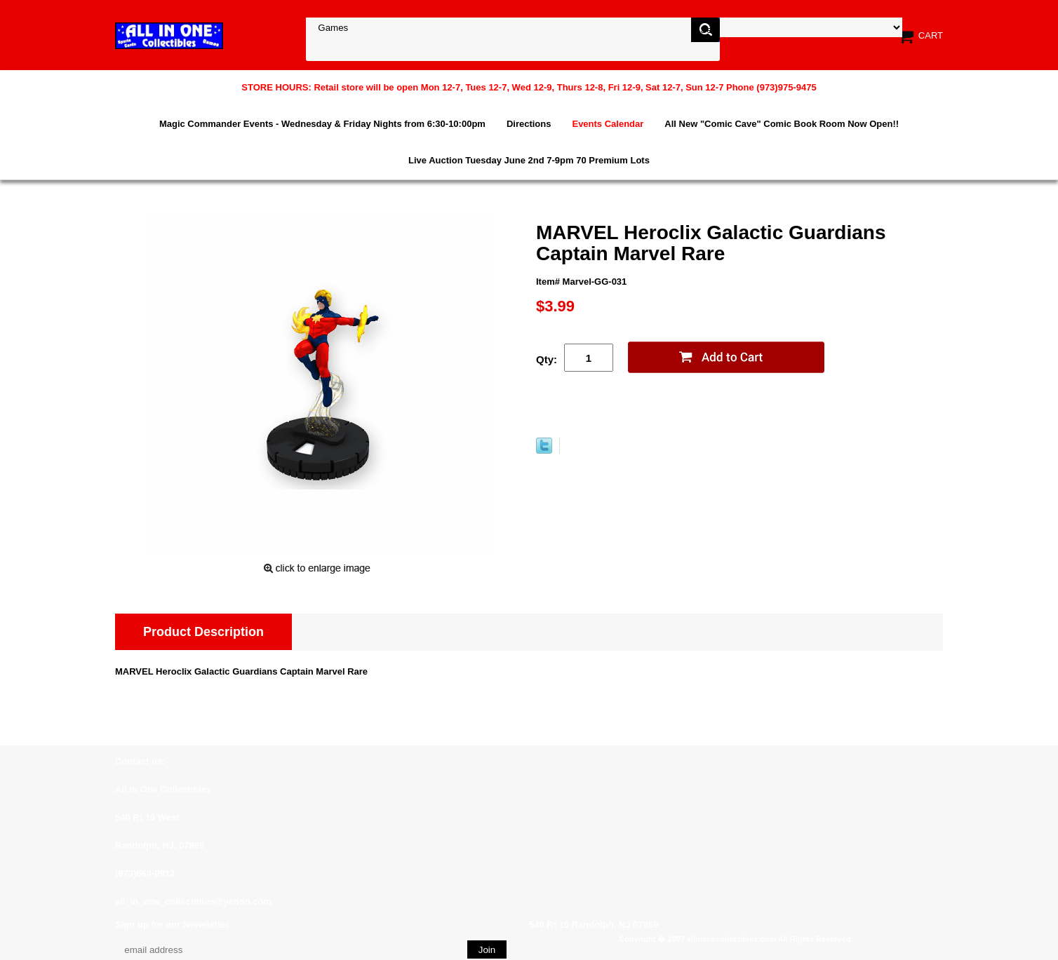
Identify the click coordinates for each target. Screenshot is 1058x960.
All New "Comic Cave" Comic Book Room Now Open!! (781, 124)
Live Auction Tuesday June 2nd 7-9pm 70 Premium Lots (529, 160)
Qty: (546, 359)
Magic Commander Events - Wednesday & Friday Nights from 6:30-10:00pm (322, 124)
